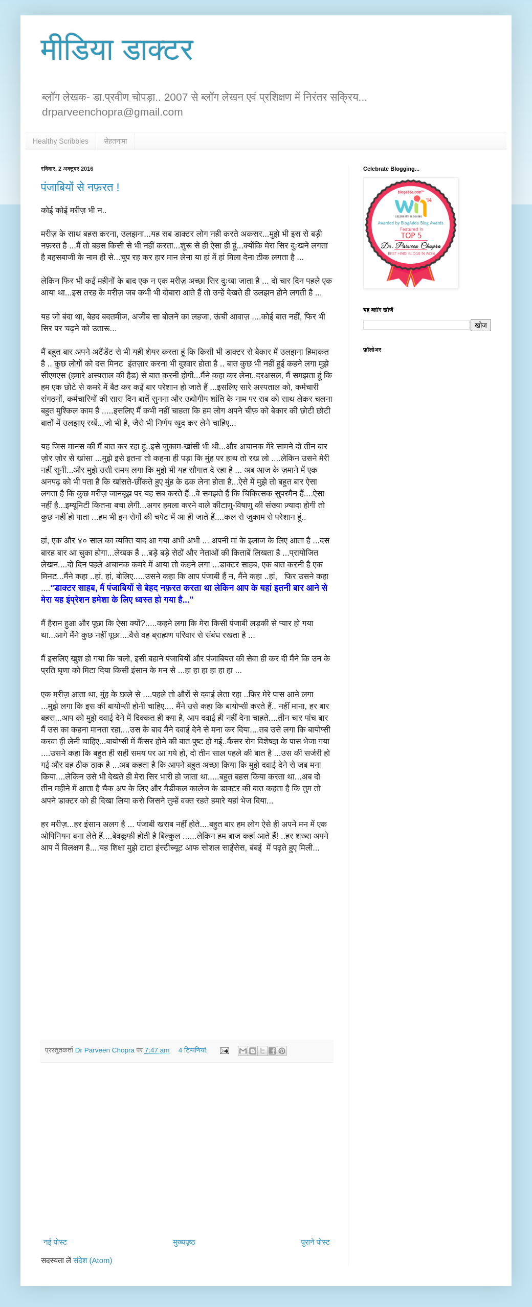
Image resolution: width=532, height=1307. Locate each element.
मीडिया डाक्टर (117, 49)
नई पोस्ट (55, 1241)
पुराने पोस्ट (315, 1241)
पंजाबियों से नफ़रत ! (80, 187)
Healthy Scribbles (60, 141)
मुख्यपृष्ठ (184, 1241)
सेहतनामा (115, 141)
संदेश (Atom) (92, 1260)
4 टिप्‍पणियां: (194, 1050)
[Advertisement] (186, 1149)
